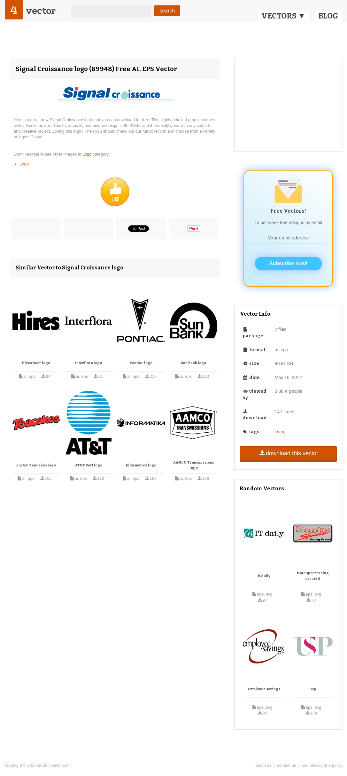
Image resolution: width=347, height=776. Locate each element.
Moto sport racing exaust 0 (313, 576)
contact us (286, 765)
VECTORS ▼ (283, 15)
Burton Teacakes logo (36, 465)
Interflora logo (88, 363)
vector (41, 10)
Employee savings (264, 689)
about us (263, 765)
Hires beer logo (36, 363)
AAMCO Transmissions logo (193, 465)
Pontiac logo (141, 363)
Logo (87, 154)
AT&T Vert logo (88, 465)
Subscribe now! (288, 263)
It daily (264, 576)
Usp (312, 689)
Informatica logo (141, 465)
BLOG (328, 15)
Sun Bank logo (193, 363)
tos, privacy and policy (322, 765)
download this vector (288, 453)
